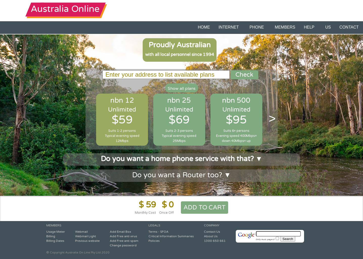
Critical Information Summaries (171, 236)
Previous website (87, 241)
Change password (123, 245)
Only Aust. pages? (267, 239)
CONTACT (349, 27)
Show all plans (182, 88)
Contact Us (212, 231)
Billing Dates (55, 241)
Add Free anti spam (124, 241)
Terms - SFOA (158, 231)
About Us (211, 236)
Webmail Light (85, 236)
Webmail (81, 231)
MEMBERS (285, 27)
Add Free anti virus (123, 236)
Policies (154, 241)
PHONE (258, 27)
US (328, 27)
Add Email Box (120, 231)
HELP (310, 27)
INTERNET (230, 27)
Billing (50, 236)
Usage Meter (55, 231)
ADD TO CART (204, 207)
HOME (204, 27)
